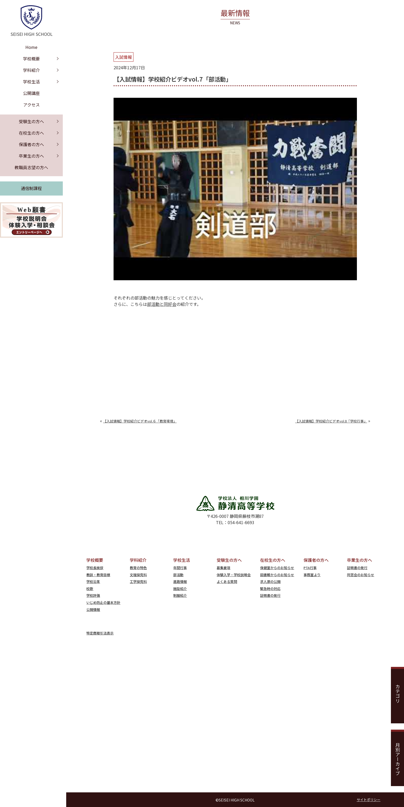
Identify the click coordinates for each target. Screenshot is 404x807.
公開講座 (31, 93)
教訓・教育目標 (98, 574)
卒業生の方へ (31, 156)
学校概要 (31, 58)
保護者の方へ (31, 144)
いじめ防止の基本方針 (103, 602)
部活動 (178, 574)
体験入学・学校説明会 (234, 574)
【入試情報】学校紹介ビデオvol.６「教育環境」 (140, 421)
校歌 (89, 588)
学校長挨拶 (94, 567)
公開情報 (93, 609)
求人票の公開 (270, 581)
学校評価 (93, 595)
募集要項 (223, 567)
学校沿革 (93, 581)
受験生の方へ (31, 121)
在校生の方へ (31, 133)
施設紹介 (180, 588)
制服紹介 (180, 595)
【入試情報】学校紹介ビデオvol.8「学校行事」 (331, 421)
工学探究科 (138, 581)
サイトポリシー (368, 799)
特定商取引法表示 (100, 633)
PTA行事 (310, 567)
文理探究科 (138, 574)
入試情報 (123, 57)
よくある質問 (227, 581)
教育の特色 (138, 567)
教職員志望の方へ (31, 167)
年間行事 (180, 567)
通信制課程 (31, 188)
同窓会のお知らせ (360, 574)
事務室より (312, 574)
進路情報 (180, 581)
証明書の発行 (270, 595)
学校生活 (31, 81)
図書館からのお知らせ (277, 574)
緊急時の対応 (270, 588)
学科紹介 (31, 70)
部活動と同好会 (161, 304)
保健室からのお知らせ (277, 567)
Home (31, 47)
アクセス (31, 104)
